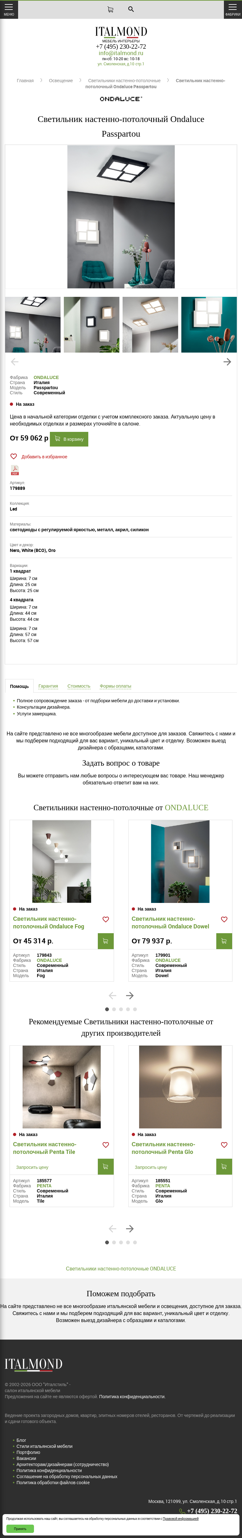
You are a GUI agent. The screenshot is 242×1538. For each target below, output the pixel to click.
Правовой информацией (181, 1518)
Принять (20, 1529)
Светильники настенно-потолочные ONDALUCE (121, 1268)
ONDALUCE (46, 377)
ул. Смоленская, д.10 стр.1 (120, 63)
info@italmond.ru (121, 53)
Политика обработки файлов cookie (53, 1482)
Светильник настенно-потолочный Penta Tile (45, 1147)
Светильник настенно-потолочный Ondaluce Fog (48, 922)
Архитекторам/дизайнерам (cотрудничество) (63, 1464)
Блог (21, 1440)
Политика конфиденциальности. (132, 1396)
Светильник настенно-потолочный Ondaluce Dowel (170, 922)
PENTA (44, 1185)
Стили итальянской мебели (44, 1446)
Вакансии (26, 1458)
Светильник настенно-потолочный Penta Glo (163, 1147)
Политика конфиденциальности (49, 1470)
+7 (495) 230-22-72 (121, 46)
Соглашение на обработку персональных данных (67, 1476)
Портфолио (28, 1452)
